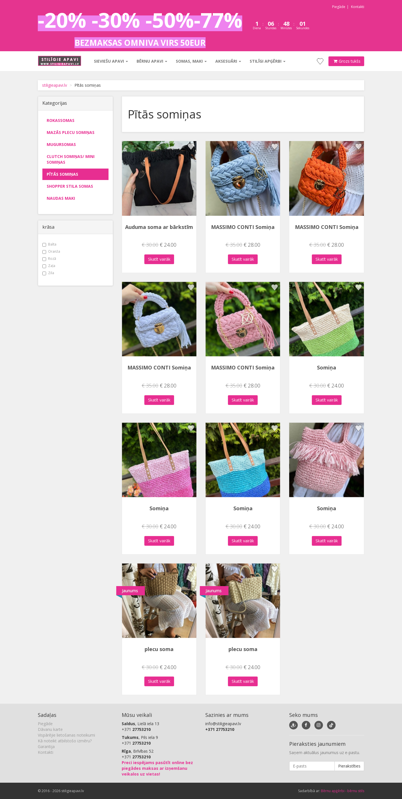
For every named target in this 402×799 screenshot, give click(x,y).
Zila (48, 272)
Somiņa (326, 367)
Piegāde (338, 6)
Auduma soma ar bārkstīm (159, 227)
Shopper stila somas (70, 186)
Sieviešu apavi (111, 61)
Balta (49, 244)
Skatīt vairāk (159, 259)
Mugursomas (61, 144)
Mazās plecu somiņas (70, 132)
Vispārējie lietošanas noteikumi (66, 735)
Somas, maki (191, 61)
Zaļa (48, 265)
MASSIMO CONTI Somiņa (243, 227)
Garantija (46, 746)
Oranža (51, 251)
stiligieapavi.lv (54, 85)
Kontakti (357, 6)
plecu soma (159, 649)
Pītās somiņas (62, 174)
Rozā (49, 258)
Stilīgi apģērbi (267, 61)
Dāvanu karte (50, 729)
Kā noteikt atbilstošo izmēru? (65, 740)
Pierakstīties (349, 766)
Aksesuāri (228, 61)
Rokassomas (60, 120)
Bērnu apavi (151, 61)
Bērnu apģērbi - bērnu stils (342, 790)
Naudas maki (61, 198)
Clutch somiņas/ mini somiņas (70, 159)
